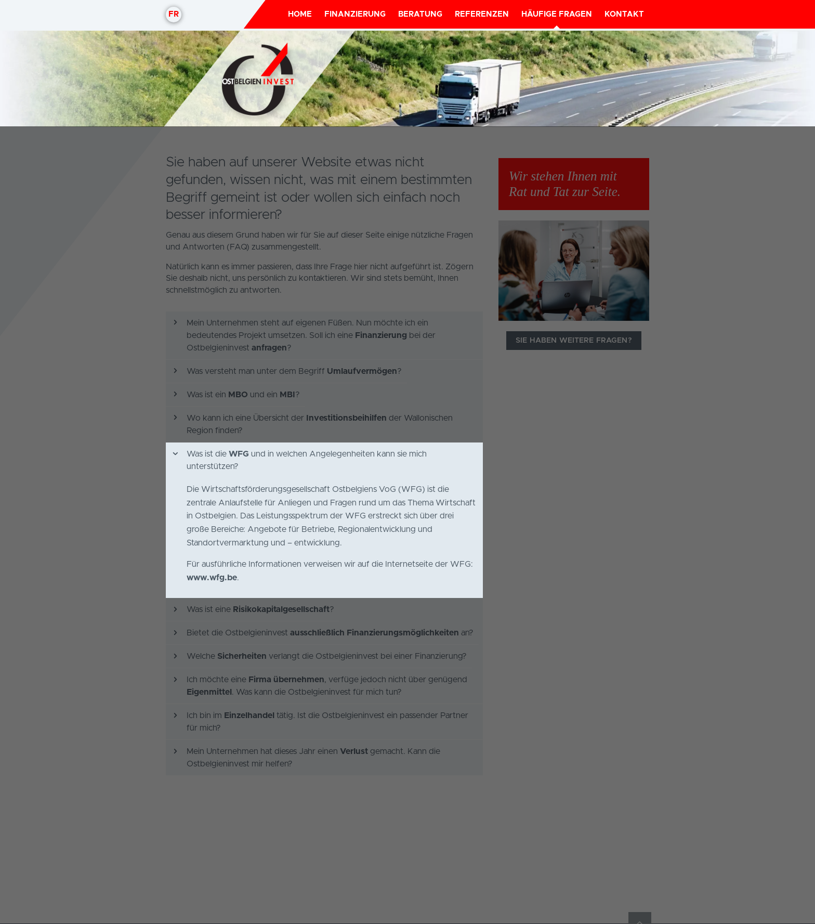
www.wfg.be (212, 451)
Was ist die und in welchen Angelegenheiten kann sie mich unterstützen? (299, 333)
